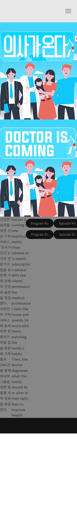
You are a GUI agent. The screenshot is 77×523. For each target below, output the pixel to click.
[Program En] (39, 234)
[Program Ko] (39, 223)
